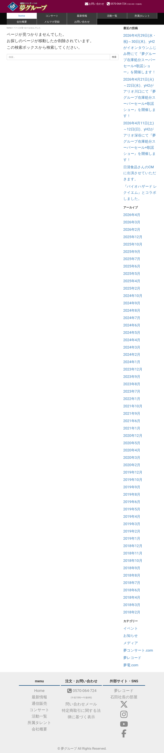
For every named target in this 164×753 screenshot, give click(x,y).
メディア (130, 643)
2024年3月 (131, 347)
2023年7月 (131, 391)
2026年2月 (131, 229)
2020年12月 (132, 435)
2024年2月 (131, 354)
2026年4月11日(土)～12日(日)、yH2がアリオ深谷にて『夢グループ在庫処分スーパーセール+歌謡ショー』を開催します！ (139, 141)
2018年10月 (132, 560)
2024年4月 (131, 340)
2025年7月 (131, 259)
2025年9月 (131, 252)
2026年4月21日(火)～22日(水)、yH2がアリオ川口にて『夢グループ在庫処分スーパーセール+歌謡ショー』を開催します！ (139, 97)
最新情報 (82, 15)
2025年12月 (132, 237)
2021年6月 (131, 421)
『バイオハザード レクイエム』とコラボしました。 (140, 192)
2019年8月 (131, 494)
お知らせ (130, 635)
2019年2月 (131, 531)
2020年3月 (131, 457)
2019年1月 (131, 538)
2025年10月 (132, 244)
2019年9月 (131, 487)
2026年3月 (131, 222)
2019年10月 (132, 480)
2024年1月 (131, 362)
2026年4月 (131, 215)
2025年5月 (131, 273)
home (21, 15)
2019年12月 (132, 472)
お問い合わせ (94, 3)
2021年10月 (132, 406)
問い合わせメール (82, 704)
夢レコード (132, 658)
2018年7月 (131, 583)
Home (40, 690)
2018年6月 (131, 590)
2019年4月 (131, 516)
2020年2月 (131, 465)
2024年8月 (131, 310)
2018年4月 (131, 597)
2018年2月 (131, 612)
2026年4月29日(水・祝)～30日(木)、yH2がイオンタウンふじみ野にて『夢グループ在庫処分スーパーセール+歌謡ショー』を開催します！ (139, 53)
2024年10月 (132, 296)
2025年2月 (131, 288)
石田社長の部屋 (123, 697)
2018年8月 (131, 575)
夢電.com (130, 665)
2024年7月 (131, 318)
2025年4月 (131, 281)
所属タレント (142, 15)
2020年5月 (131, 443)
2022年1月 (131, 399)
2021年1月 (131, 428)
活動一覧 (112, 15)
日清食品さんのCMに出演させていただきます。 (139, 173)
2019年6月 (131, 502)
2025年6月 (131, 266)
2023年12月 (132, 369)
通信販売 (40, 703)
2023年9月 (131, 376)
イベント (130, 628)
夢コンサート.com (138, 650)
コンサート (51, 15)
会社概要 (22, 21)
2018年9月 (131, 568)
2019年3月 (131, 524)
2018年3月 (131, 605)
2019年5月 (131, 509)
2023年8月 (131, 384)
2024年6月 (131, 325)
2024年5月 (131, 332)
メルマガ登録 (52, 21)
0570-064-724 (124, 3)
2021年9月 (131, 413)
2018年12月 (132, 546)
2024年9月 (131, 303)
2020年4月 (131, 450)
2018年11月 (132, 553)
